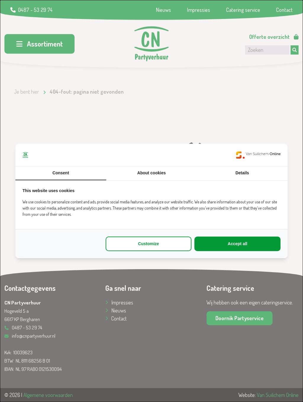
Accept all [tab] (237, 243)
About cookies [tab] (151, 172)
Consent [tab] (60, 172)
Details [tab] (242, 172)
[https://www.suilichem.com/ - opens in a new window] (258, 155)
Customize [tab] (148, 243)
